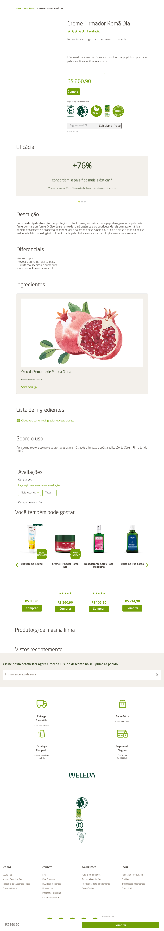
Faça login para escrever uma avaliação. (39, 485)
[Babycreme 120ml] (31, 565)
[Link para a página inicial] (18, 8)
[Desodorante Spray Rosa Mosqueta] (98, 565)
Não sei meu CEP (72, 132)
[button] (79, 202)
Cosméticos (29, 8)
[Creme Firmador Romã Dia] (65, 565)
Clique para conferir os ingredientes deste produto (45, 421)
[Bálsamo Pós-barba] (132, 565)
